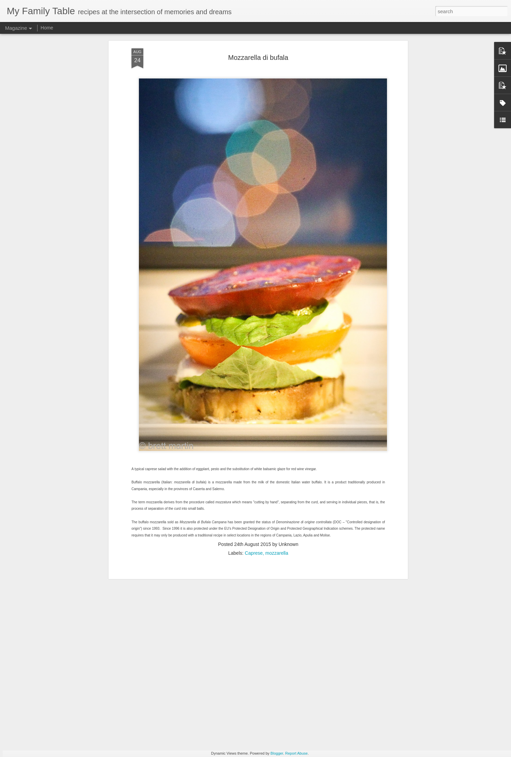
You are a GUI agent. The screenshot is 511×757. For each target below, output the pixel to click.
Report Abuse (296, 753)
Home (47, 27)
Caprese (254, 500)
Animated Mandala (210, 672)
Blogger (276, 753)
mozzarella (276, 500)
